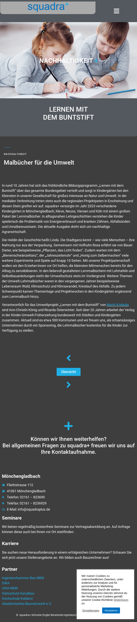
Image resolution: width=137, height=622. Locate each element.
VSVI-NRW (10, 588)
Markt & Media (118, 305)
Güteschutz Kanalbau (18, 593)
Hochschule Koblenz (17, 598)
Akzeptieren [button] (111, 610)
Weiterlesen (121, 599)
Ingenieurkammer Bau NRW (23, 578)
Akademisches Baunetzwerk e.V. (27, 604)
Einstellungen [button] (90, 610)
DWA (6, 583)
